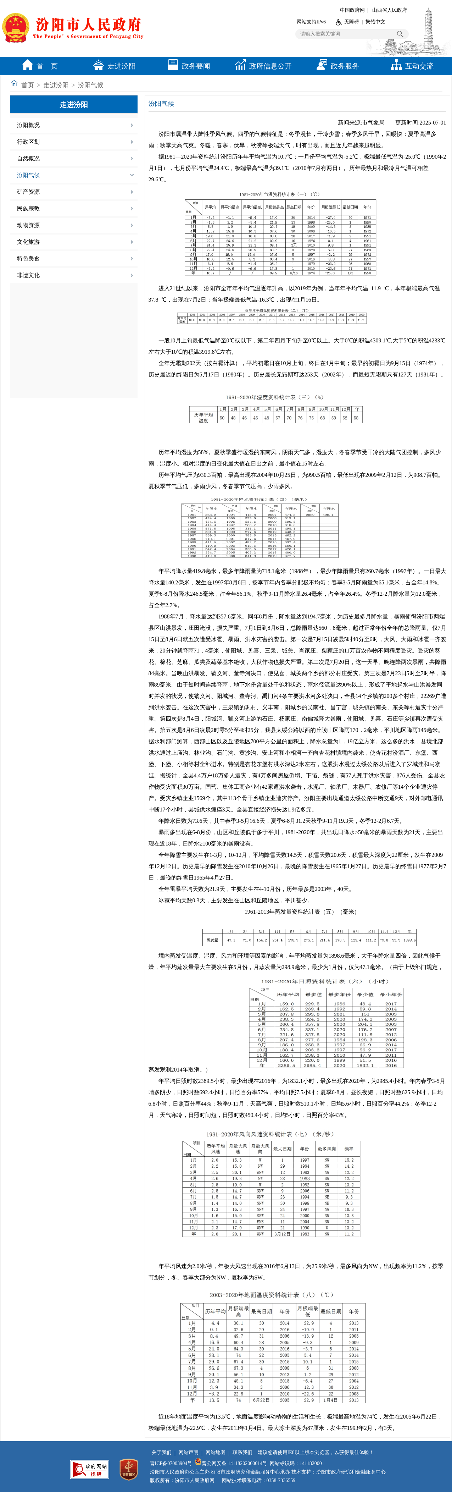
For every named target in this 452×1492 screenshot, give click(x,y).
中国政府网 (352, 10)
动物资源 (28, 225)
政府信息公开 (261, 66)
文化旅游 (28, 242)
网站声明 (189, 1452)
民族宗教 (28, 208)
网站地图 (215, 1452)
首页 (27, 85)
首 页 (38, 66)
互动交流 (410, 66)
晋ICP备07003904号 (171, 1463)
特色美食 (28, 258)
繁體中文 (375, 21)
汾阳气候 (91, 85)
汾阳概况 (28, 125)
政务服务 (336, 66)
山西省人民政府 (389, 10)
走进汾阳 (113, 66)
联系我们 (242, 1452)
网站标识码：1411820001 (297, 1463)
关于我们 (162, 1452)
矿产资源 (28, 192)
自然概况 (28, 158)
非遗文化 (28, 275)
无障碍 (351, 21)
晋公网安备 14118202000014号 (231, 1463)
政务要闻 (187, 66)
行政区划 (28, 142)
